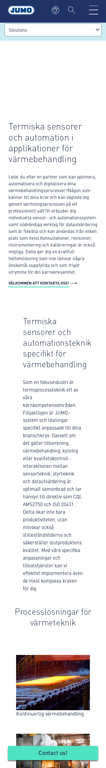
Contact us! (53, 752)
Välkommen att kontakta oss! (38, 283)
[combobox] (53, 30)
